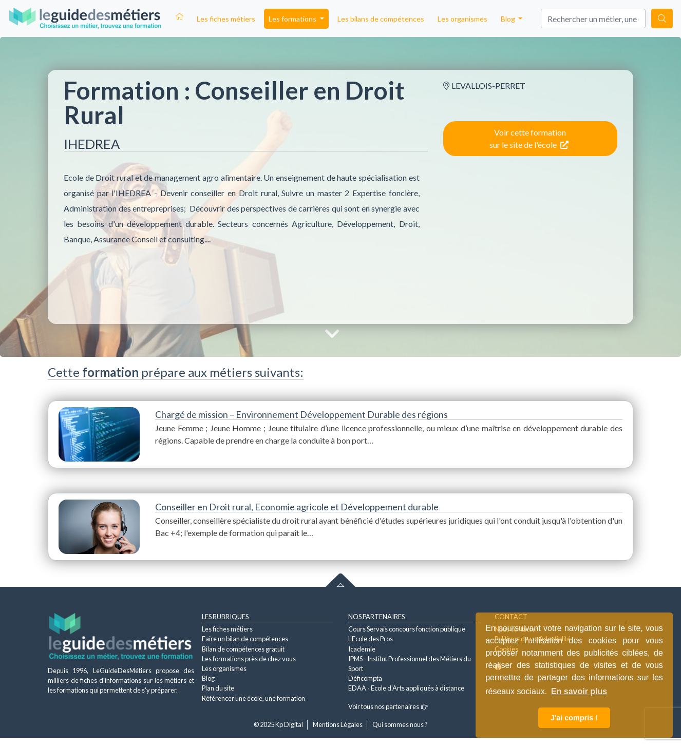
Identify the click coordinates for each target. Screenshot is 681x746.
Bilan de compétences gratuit (243, 649)
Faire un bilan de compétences (245, 639)
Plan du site (218, 688)
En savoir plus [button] (579, 691)
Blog (208, 678)
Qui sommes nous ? (400, 724)
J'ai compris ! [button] (574, 718)
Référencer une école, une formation (253, 698)
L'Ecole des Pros (370, 639)
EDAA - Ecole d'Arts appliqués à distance (406, 688)
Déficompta (365, 678)
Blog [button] (509, 18)
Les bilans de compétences (380, 18)
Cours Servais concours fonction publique (406, 629)
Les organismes (462, 18)
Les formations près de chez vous (249, 659)
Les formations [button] (293, 18)
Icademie (361, 649)
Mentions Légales (338, 724)
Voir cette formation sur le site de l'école (529, 138)
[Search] (593, 18)
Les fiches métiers (226, 18)
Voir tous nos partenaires (388, 706)
